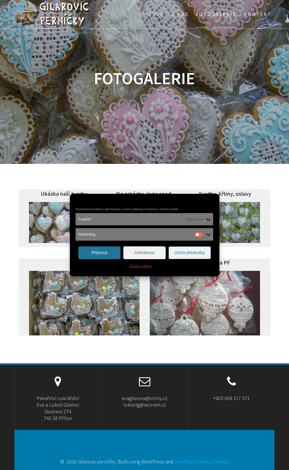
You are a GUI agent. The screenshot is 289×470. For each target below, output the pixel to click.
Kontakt (258, 14)
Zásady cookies (140, 266)
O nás (180, 14)
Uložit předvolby (189, 252)
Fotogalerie (216, 14)
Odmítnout (144, 252)
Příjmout (99, 252)
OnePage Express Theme (201, 461)
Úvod (156, 14)
